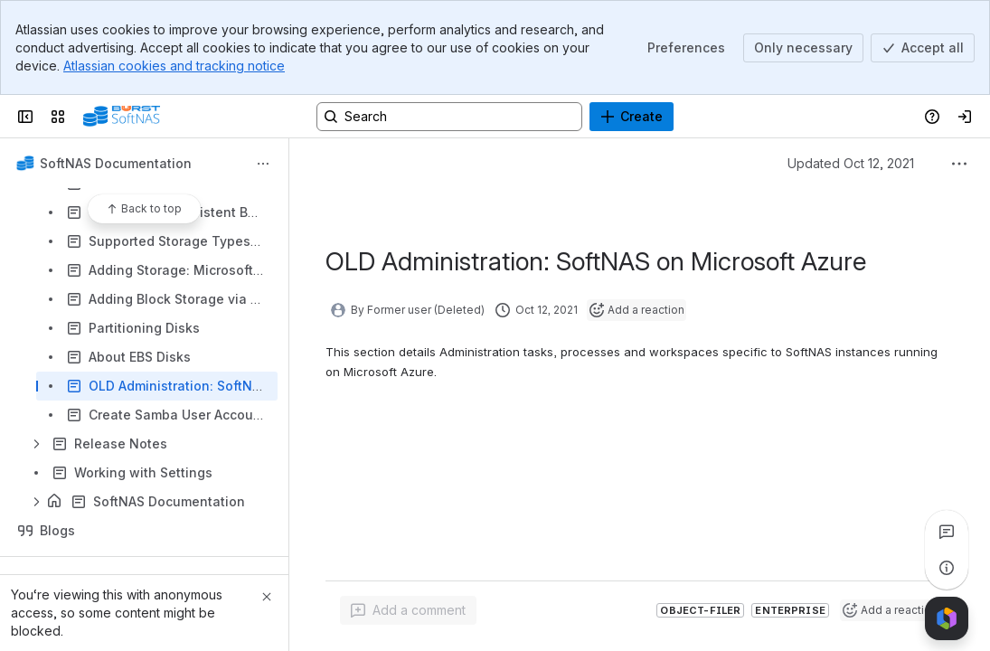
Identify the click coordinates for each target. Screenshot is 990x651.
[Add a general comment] (408, 610)
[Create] (631, 116)
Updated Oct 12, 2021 (850, 163)
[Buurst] (122, 116)
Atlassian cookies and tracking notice (174, 65)
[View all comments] (946, 531)
